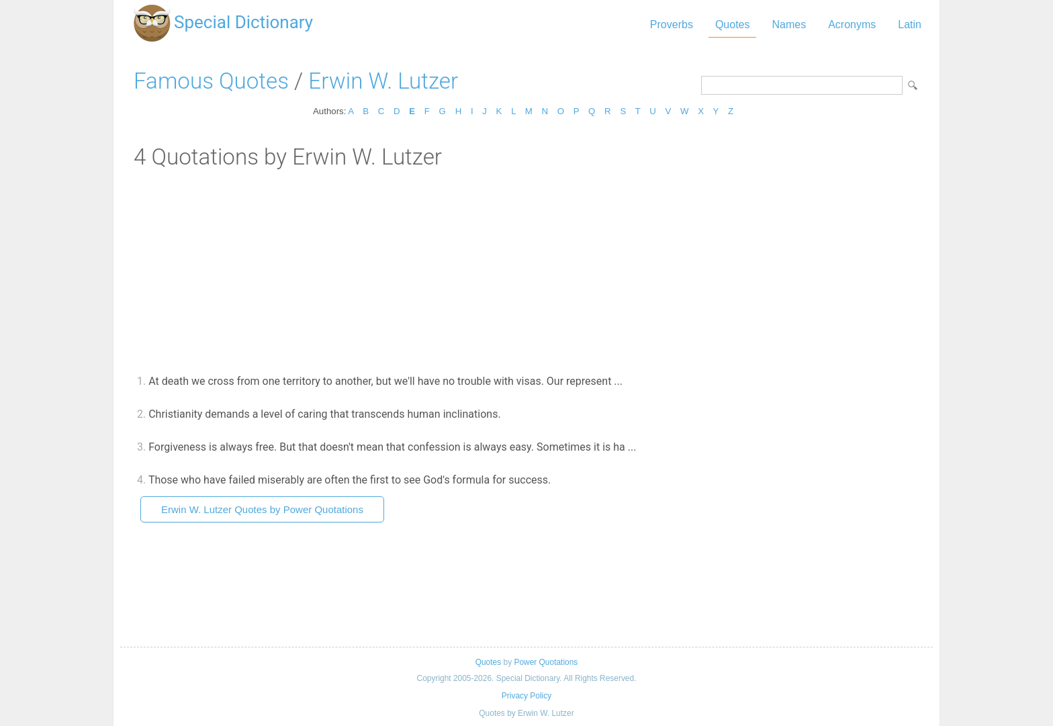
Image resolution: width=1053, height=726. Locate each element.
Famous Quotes (211, 81)
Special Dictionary (243, 22)
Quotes (732, 24)
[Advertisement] (526, 271)
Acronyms (852, 24)
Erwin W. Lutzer (383, 81)
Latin (909, 24)
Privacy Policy (526, 695)
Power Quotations (546, 662)
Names (789, 24)
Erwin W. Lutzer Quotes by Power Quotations (262, 509)
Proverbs (671, 24)
